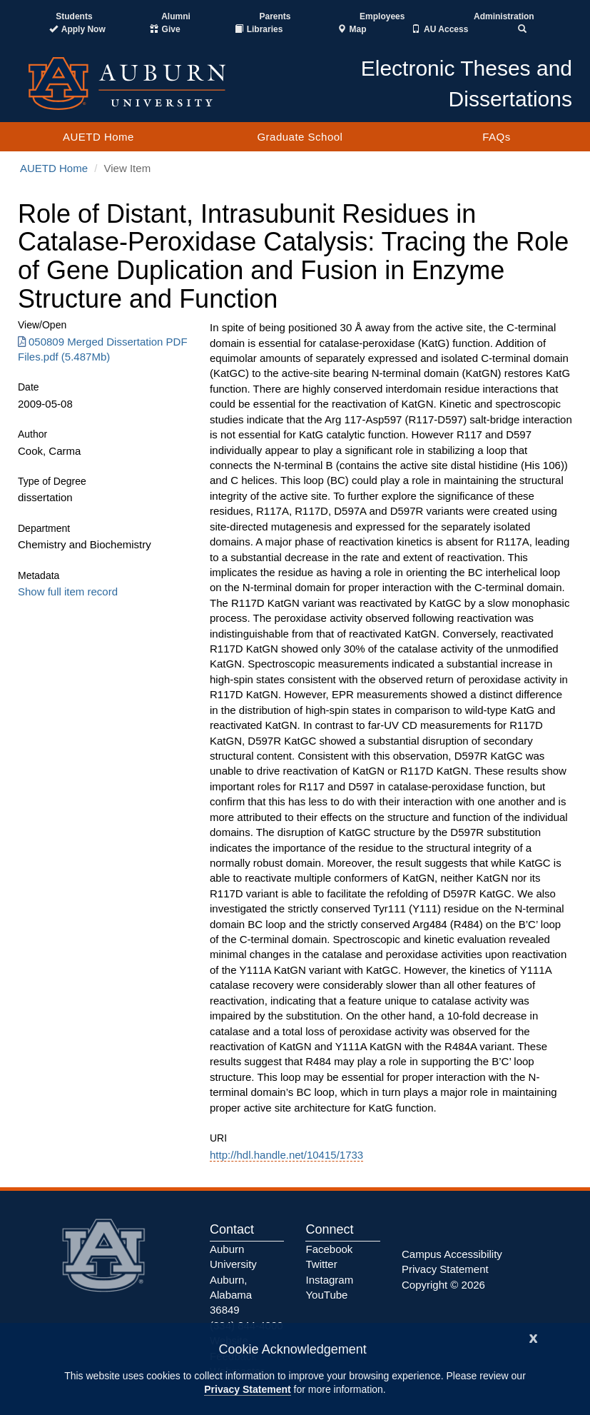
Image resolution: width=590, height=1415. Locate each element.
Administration (504, 16)
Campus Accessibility (452, 1254)
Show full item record (68, 591)
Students (74, 16)
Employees (382, 16)
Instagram (329, 1280)
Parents (274, 16)
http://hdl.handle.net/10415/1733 (286, 1155)
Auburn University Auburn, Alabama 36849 (233, 1279)
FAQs (496, 137)
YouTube (326, 1295)
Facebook (328, 1249)
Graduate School (299, 137)
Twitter (321, 1264)
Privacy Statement (247, 1389)
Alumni (175, 16)
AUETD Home (98, 137)
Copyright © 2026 (443, 1285)
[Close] (533, 1336)
